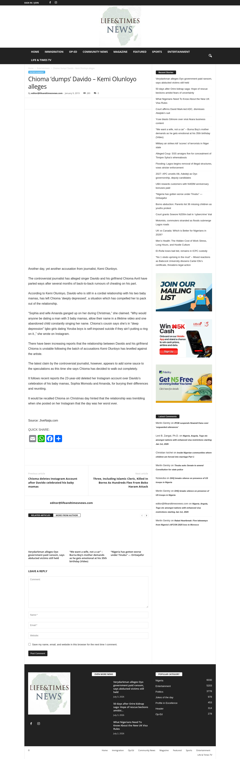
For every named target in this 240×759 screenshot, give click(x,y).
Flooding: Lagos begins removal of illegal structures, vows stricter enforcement (184, 165)
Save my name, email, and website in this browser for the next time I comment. (74, 644)
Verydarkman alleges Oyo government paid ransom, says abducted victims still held (46, 555)
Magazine (120, 51)
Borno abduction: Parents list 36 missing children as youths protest (184, 206)
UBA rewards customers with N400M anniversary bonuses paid (182, 186)
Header (160, 708)
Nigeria (159, 680)
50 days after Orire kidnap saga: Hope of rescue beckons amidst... (130, 707)
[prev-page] (142, 515)
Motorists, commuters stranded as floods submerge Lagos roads (183, 222)
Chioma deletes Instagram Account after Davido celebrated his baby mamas (52, 482)
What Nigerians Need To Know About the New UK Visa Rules (183, 101)
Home (35, 51)
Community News (95, 51)
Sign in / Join (31, 2)
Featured (139, 51)
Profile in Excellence (167, 703)
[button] (210, 56)
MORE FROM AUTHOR (67, 515)
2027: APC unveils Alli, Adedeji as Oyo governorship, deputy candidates (176, 175)
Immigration (54, 51)
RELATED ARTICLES (40, 515)
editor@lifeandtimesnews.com (47, 93)
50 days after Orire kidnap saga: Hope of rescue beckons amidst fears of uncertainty (182, 90)
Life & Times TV (41, 60)
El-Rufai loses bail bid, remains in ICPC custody (181, 250)
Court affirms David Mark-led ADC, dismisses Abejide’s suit (180, 111)
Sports (157, 51)
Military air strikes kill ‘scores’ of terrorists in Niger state (182, 145)
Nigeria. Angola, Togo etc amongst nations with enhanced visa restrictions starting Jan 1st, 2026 (184, 440)
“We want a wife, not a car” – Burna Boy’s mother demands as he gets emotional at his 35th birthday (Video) (88, 556)
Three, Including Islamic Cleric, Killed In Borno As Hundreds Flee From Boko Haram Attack (120, 482)
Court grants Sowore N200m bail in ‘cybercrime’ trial (184, 214)
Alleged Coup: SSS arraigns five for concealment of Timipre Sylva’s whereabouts (183, 155)
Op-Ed (73, 51)
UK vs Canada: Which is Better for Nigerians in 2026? (181, 232)
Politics (159, 691)
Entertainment (179, 51)
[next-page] (146, 515)
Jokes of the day (164, 697)
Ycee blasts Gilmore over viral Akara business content (180, 121)
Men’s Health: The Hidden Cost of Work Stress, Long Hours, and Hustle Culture (181, 242)
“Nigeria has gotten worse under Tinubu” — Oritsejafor (127, 553)
